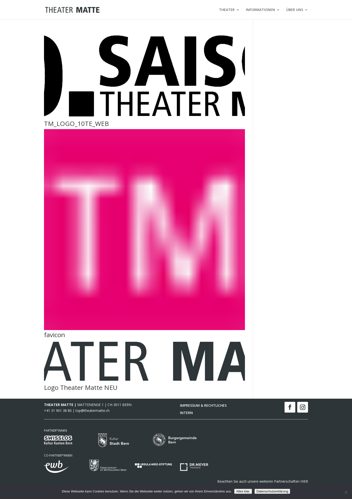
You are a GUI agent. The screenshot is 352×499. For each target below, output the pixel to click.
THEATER (227, 10)
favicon (54, 334)
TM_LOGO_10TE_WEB (76, 123)
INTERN (186, 413)
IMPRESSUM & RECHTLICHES (203, 406)
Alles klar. (243, 491)
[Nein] (345, 492)
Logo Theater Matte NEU (81, 387)
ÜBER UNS (294, 10)
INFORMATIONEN (260, 10)
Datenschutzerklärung (272, 491)
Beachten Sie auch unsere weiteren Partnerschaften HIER (262, 481)
